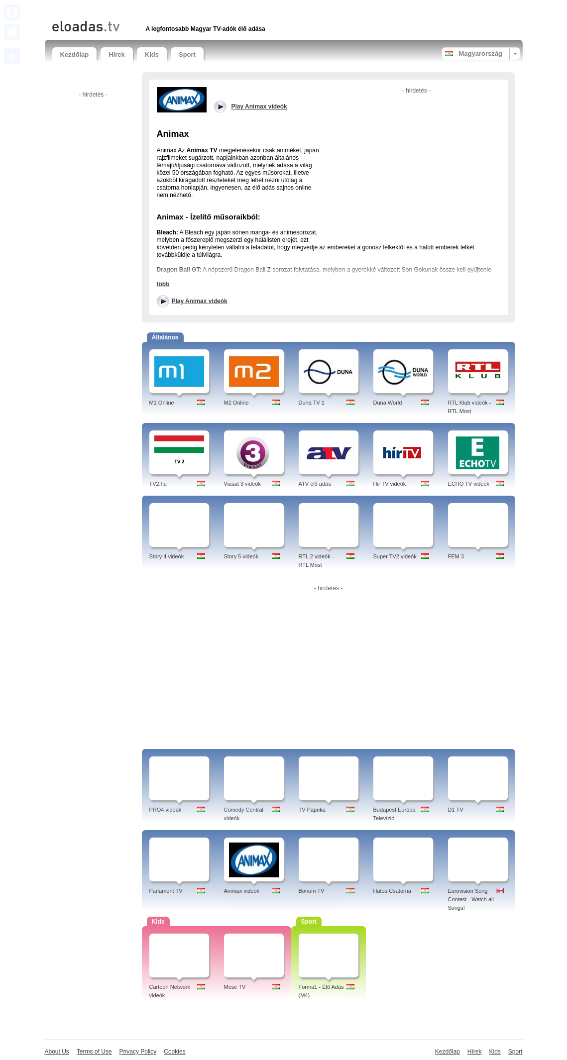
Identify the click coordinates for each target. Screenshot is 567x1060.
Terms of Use (94, 1051)
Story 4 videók (166, 556)
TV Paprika (312, 810)
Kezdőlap (74, 54)
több (163, 284)
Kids (152, 54)
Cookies (174, 1051)
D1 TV (455, 810)
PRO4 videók (165, 810)
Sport (187, 54)
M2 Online (236, 403)
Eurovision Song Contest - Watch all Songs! (471, 899)
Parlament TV (166, 891)
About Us (57, 1051)
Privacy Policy (138, 1051)
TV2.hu (158, 484)
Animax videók (242, 891)
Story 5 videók (241, 556)
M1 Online (161, 403)
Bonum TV (312, 891)
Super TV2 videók (395, 556)
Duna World (387, 403)
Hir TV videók (389, 484)
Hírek (117, 54)
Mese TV (235, 987)
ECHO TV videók (469, 484)
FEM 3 (456, 556)
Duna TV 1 (312, 403)
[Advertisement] (168, 8)
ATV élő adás (315, 484)
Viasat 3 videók (242, 484)
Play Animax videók (199, 301)
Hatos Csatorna (392, 891)
